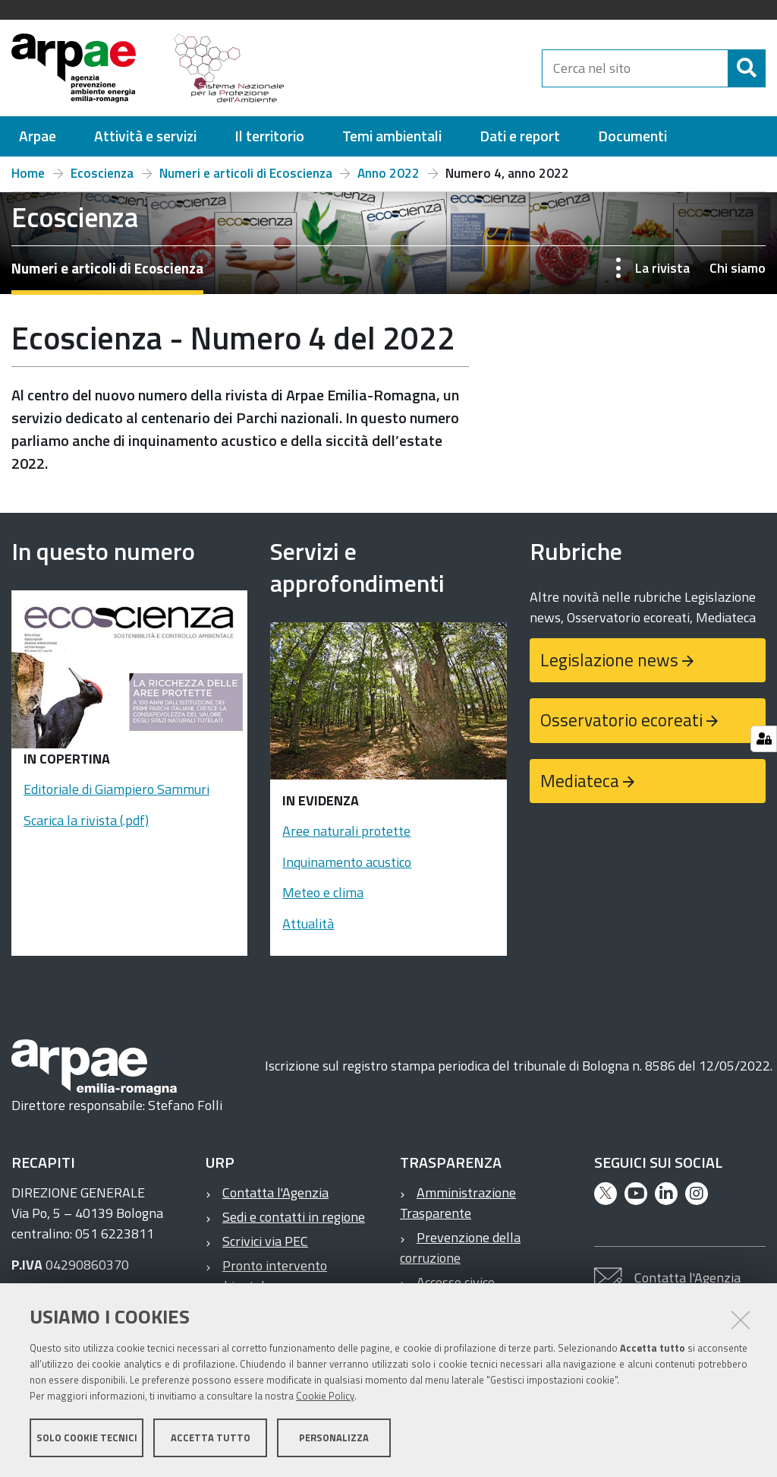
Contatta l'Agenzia (275, 1192)
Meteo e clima (322, 892)
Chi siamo (737, 268)
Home (28, 173)
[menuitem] (37, 136)
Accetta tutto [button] (210, 1437)
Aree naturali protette (346, 831)
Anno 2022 (388, 173)
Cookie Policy (325, 1395)
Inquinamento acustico (346, 862)
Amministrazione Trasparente (458, 1202)
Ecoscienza (102, 173)
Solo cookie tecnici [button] (86, 1437)
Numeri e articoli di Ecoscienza (245, 173)
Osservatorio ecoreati (621, 720)
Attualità (308, 923)
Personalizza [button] (334, 1437)
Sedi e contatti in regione (293, 1217)
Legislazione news (609, 660)
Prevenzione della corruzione (460, 1247)
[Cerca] (747, 68)
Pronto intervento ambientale (266, 1275)
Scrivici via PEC (265, 1241)
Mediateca (579, 780)
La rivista (662, 268)
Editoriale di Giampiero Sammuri (116, 789)
